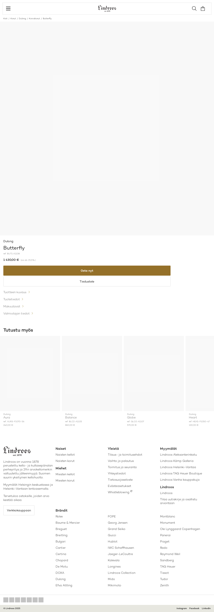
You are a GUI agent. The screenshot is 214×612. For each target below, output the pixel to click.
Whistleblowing (118, 492)
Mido (111, 579)
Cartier (61, 548)
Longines (114, 566)
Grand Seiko (116, 529)
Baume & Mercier (68, 523)
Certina (61, 554)
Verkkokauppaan (19, 510)
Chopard (62, 560)
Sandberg (167, 560)
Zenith (164, 585)
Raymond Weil (170, 554)
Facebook (194, 608)
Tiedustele (87, 281)
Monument (167, 523)
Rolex (59, 516)
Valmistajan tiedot (16, 313)
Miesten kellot (65, 474)
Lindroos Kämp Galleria (177, 461)
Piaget (164, 541)
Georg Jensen (117, 523)
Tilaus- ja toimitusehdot (125, 454)
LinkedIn (206, 608)
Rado (163, 548)
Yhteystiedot (117, 473)
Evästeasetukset (119, 486)
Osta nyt (87, 270)
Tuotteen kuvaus (15, 292)
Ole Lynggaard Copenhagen (180, 529)
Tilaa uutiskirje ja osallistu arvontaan (178, 501)
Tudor (164, 579)
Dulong (22, 18)
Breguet (61, 529)
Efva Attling (64, 585)
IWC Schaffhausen (121, 548)
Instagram (182, 608)
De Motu (62, 566)
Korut (13, 18)
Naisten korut (65, 461)
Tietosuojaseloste (120, 479)
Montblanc (167, 516)
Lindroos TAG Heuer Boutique (181, 473)
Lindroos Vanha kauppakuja (180, 479)
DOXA (60, 573)
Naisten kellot (65, 454)
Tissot (164, 573)
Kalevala (114, 560)
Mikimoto (114, 585)
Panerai (165, 535)
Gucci (112, 535)
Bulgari (61, 541)
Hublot (112, 541)
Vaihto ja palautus (121, 461)
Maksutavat (11, 306)
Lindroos (166, 493)
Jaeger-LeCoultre (120, 554)
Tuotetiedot (11, 299)
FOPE (112, 516)
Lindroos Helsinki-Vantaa (178, 467)
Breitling (62, 535)
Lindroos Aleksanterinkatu (178, 454)
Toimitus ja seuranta (122, 467)
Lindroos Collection (121, 573)
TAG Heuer (167, 566)
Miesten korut (65, 480)
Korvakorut (34, 18)
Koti (5, 18)
